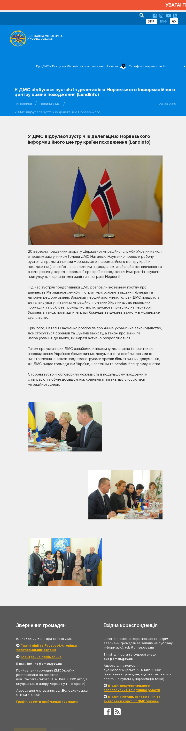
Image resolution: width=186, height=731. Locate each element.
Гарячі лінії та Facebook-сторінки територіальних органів (46, 570)
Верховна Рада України (42, 668)
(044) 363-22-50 (29, 561)
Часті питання (94, 66)
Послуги (58, 66)
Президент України (119, 668)
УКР (151, 21)
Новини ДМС (49, 104)
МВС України (34, 683)
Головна (91, 713)
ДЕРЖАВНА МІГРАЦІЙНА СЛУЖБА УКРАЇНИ (44, 37)
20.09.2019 (167, 104)
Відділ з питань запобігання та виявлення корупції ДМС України (132, 621)
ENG (163, 21)
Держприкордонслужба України (128, 683)
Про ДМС (42, 66)
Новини (112, 66)
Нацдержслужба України (43, 691)
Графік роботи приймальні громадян (47, 624)
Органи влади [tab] (30, 655)
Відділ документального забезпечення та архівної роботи (132, 609)
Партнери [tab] (62, 655)
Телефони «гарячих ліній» (147, 66)
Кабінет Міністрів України (43, 676)
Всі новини (23, 104)
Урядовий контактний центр (125, 691)
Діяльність (74, 66)
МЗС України (114, 676)
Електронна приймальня (41, 579)
